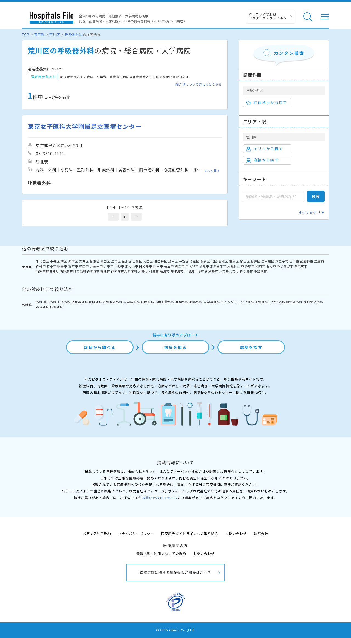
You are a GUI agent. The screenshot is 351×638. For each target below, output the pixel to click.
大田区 (148, 261)
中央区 (55, 261)
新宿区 (73, 261)
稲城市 (260, 266)
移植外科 (56, 306)
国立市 (158, 266)
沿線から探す (262, 160)
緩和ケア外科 (313, 302)
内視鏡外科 (211, 302)
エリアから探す (264, 149)
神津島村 (177, 271)
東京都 (39, 34)
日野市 (119, 266)
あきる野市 (285, 266)
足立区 (245, 261)
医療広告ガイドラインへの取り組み (189, 533)
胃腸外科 (95, 302)
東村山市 (131, 266)
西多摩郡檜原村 (98, 271)
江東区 (116, 261)
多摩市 (250, 266)
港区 (64, 261)
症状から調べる (100, 347)
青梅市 (41, 266)
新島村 (165, 271)
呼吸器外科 (74, 34)
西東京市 (300, 266)
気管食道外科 (113, 302)
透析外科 (42, 306)
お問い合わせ (236, 533)
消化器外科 (80, 302)
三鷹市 (319, 261)
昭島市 (62, 266)
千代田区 (42, 261)
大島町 (143, 271)
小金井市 (96, 266)
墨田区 (105, 261)
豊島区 (205, 261)
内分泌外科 (277, 302)
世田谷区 (160, 261)
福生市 (169, 266)
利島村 (154, 271)
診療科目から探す (266, 102)
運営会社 (261, 533)
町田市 (84, 266)
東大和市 (192, 266)
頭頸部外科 (294, 302)
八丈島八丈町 (229, 271)
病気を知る (175, 347)
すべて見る (212, 170)
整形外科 (49, 302)
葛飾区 (256, 261)
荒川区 (54, 34)
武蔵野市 (306, 261)
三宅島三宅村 (194, 271)
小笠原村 (260, 271)
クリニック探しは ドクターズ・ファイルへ (268, 16)
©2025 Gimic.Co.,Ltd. (175, 630)
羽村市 (271, 266)
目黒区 (137, 261)
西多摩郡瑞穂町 (47, 271)
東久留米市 (218, 266)
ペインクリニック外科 (237, 302)
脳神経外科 (131, 302)
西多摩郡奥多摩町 (124, 271)
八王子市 (281, 261)
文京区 (84, 261)
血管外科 (261, 302)
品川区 (127, 261)
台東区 (95, 261)
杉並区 (194, 261)
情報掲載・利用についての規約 (161, 553)
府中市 (51, 266)
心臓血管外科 (165, 302)
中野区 (184, 261)
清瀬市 (204, 266)
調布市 (73, 266)
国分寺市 (145, 266)
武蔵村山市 (235, 266)
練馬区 (234, 261)
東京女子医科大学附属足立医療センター (84, 126)
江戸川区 (267, 261)
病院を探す (251, 347)
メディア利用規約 (97, 533)
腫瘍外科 (182, 302)
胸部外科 (196, 302)
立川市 (294, 261)
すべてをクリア (311, 212)
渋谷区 (173, 261)
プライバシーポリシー (136, 533)
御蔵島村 (211, 271)
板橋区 (223, 261)
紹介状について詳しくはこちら (199, 84)
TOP (25, 34)
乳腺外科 (147, 302)
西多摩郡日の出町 (73, 271)
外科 (39, 302)
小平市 (109, 266)
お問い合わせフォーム (159, 497)
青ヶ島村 (246, 271)
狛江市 (180, 266)
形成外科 (63, 302)
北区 (214, 261)
